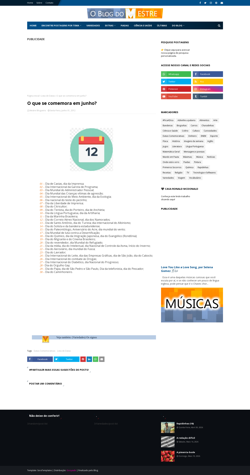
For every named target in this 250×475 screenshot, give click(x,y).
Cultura (196, 130)
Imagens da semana (193, 141)
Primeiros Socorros (172, 167)
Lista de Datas (48, 95)
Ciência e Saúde (170, 130)
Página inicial (33, 95)
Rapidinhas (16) (185, 423)
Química (189, 167)
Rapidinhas (203, 167)
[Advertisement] (91, 67)
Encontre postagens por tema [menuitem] (60, 25)
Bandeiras (168, 125)
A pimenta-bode (186, 452)
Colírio (185, 130)
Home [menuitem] (33, 25)
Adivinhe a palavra (186, 120)
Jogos (165, 146)
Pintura (197, 162)
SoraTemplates (44, 470)
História (176, 141)
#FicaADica (168, 120)
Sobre (39, 2)
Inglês (210, 141)
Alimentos (204, 120)
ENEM (203, 136)
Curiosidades (210, 130)
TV (188, 172)
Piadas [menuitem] (125, 25)
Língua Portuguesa (195, 146)
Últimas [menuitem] (162, 25)
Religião (178, 172)
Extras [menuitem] (109, 25)
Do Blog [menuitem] (177, 25)
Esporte (214, 136)
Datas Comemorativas (44, 350)
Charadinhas (208, 125)
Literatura (177, 146)
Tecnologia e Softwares (204, 172)
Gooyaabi (71, 470)
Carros (194, 125)
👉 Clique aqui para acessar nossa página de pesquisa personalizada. (175, 52)
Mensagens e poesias (194, 151)
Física (165, 141)
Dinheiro (192, 136)
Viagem (181, 177)
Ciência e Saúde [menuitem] (143, 25)
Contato (49, 2)
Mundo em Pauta (171, 156)
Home (30, 2)
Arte (215, 120)
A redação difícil (186, 437)
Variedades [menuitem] (93, 25)
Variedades (168, 177)
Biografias (182, 125)
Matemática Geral (171, 151)
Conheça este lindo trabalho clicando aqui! (175, 198)
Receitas (167, 172)
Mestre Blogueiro (38, 110)
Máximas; (187, 156)
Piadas (186, 162)
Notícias (211, 156)
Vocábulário (195, 177)
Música (199, 156)
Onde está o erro (171, 162)
